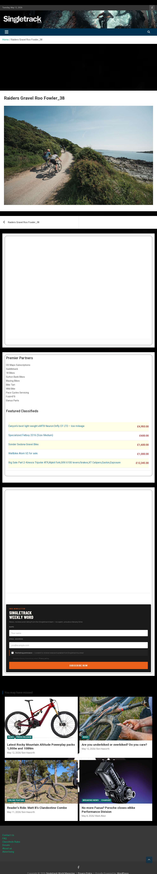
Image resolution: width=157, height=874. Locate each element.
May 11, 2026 (13, 812)
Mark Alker (100, 816)
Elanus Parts (12, 400)
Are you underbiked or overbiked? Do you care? (114, 744)
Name (11, 627)
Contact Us (8, 835)
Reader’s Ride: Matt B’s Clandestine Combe (37, 808)
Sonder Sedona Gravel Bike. (23, 444)
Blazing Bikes (13, 380)
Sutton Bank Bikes (15, 376)
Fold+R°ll (10, 396)
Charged (106, 800)
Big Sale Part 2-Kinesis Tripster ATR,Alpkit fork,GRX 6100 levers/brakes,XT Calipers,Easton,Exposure (64, 462)
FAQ (4, 838)
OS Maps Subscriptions (18, 365)
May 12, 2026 (13, 752)
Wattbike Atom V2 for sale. (23, 453)
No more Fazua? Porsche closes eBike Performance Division (108, 810)
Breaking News (91, 800)
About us (7, 848)
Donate (6, 845)
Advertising (8, 851)
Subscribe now (78, 665)
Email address (16, 639)
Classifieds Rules (11, 841)
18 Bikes (10, 372)
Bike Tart (10, 384)
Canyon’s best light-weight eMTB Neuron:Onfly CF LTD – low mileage (46, 426)
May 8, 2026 (88, 816)
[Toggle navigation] (6, 32)
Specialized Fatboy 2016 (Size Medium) (30, 435)
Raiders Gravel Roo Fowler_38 (23, 222)
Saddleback (12, 369)
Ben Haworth (28, 752)
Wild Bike (10, 388)
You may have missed (19, 692)
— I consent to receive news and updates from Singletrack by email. (49, 653)
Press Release (23, 737)
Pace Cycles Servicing (17, 392)
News (11, 737)
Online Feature (16, 800)
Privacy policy (44, 658)
